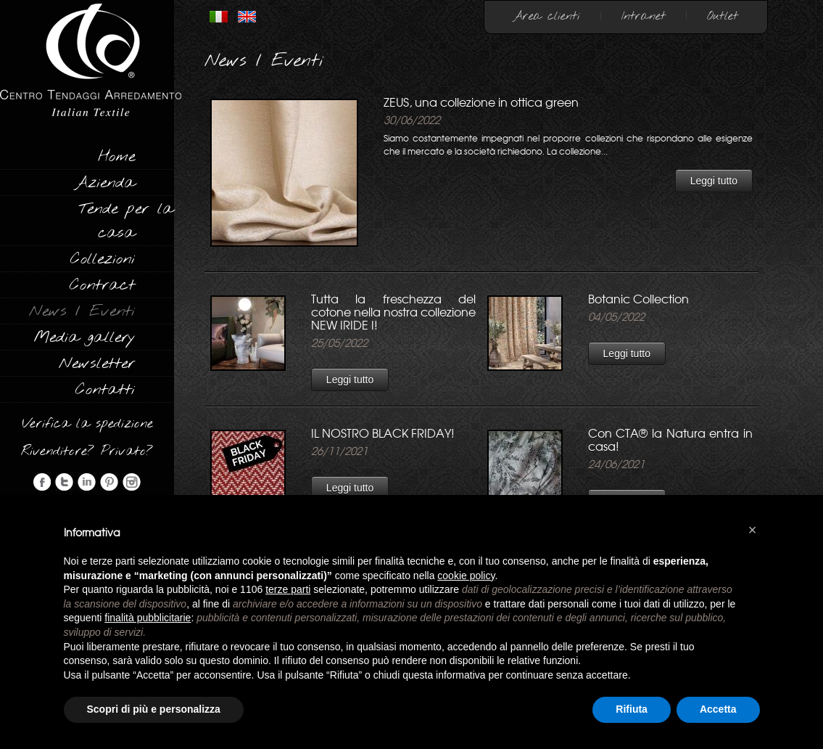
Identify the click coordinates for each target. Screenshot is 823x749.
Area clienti (546, 16)
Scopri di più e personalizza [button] (153, 709)
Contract (102, 285)
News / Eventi (82, 311)
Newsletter (97, 363)
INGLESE (247, 16)
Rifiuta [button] (632, 709)
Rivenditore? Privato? (87, 451)
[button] (752, 529)
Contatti (105, 390)
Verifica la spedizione (87, 424)
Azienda (105, 183)
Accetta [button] (718, 709)
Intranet (643, 16)
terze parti (287, 589)
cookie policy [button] (466, 575)
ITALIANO (219, 16)
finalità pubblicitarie (147, 617)
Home (116, 157)
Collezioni (102, 259)
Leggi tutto (713, 181)
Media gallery (84, 337)
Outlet (722, 16)
